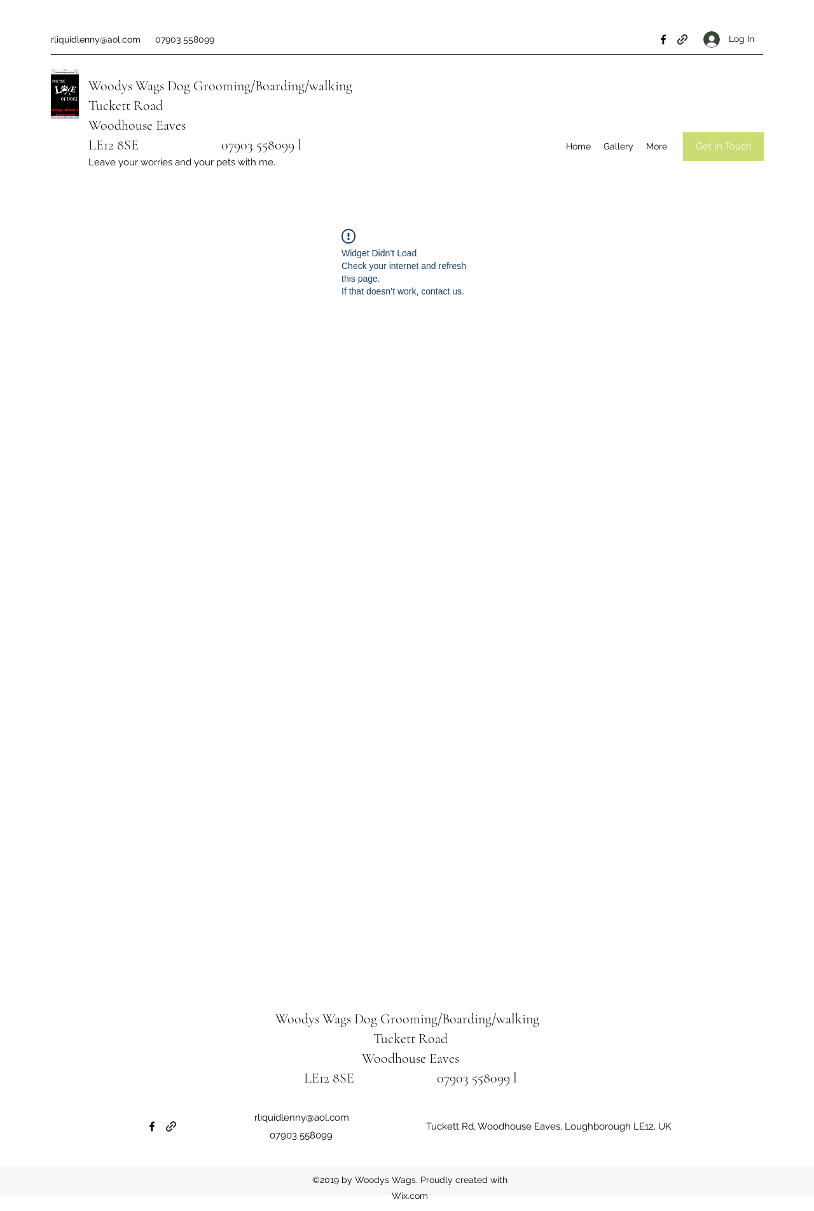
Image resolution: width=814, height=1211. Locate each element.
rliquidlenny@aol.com (96, 39)
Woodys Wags (126, 86)
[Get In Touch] (723, 146)
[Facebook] (663, 39)
